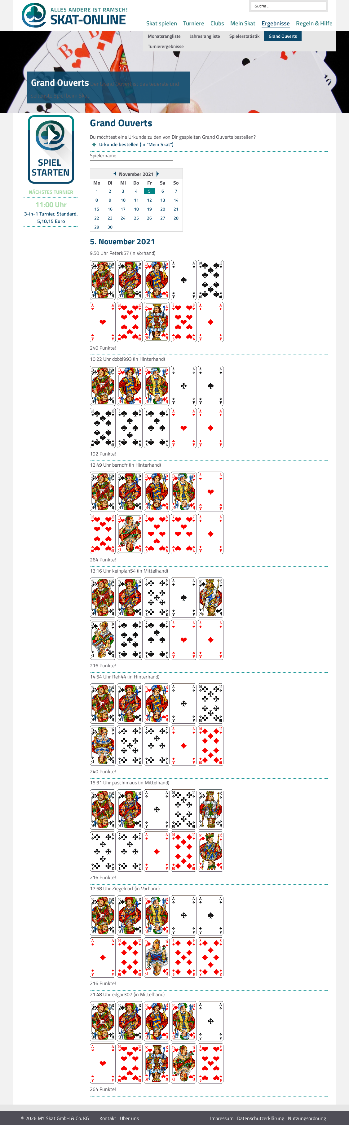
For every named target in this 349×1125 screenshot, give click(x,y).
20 (162, 209)
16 (110, 209)
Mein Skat (242, 23)
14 (176, 200)
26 (149, 218)
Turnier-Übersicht (48, 234)
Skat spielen (161, 23)
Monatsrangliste (164, 36)
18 (136, 209)
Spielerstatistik (244, 36)
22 (96, 218)
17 (123, 209)
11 (136, 200)
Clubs (217, 23)
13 (162, 200)
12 (149, 200)
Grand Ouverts (283, 36)
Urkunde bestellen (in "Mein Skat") (136, 144)
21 (176, 209)
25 (136, 218)
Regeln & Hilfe (314, 23)
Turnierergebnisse (166, 46)
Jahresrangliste (205, 36)
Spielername (103, 155)
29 (96, 227)
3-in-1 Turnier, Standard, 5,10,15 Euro (51, 217)
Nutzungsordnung (307, 1118)
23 (110, 218)
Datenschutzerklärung (260, 1118)
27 (162, 218)
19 (149, 209)
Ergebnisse (276, 23)
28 (176, 218)
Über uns (129, 1118)
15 (96, 209)
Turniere (193, 23)
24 (123, 218)
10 (123, 200)
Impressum (221, 1118)
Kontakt (107, 1118)
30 (110, 227)
